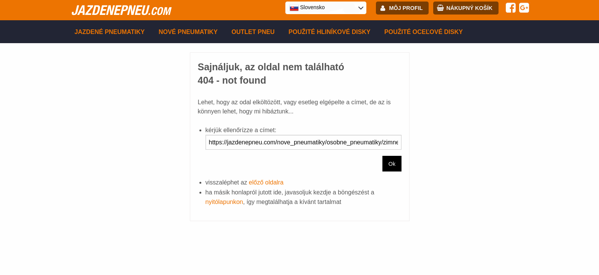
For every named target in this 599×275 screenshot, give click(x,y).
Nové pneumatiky (188, 32)
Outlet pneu (253, 32)
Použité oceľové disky (423, 32)
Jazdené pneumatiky (109, 32)
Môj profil (406, 8)
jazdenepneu (120, 10)
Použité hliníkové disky (329, 32)
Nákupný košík (469, 8)
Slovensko (307, 7)
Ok (392, 164)
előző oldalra (266, 182)
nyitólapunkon (224, 202)
